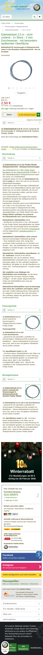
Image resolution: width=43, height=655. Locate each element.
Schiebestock (34, 229)
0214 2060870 (11, 494)
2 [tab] (13, 88)
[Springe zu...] (23, 122)
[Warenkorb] (39, 17)
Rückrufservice (11, 497)
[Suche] (34, 17)
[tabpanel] (21, 71)
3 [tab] (17, 88)
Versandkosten (18, 105)
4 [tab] (21, 88)
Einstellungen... (36, 648)
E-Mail (12, 500)
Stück (9, 115)
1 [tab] (9, 88)
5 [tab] (26, 88)
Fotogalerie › (21, 93)
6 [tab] (30, 88)
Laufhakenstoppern (26, 231)
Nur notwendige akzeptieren (10, 647)
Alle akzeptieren (23, 647)
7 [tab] (34, 88)
